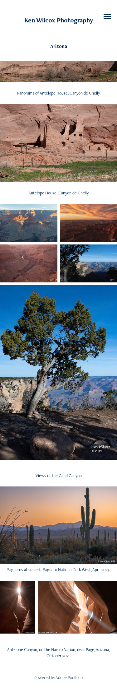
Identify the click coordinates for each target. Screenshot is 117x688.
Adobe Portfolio (69, 677)
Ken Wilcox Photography (58, 20)
